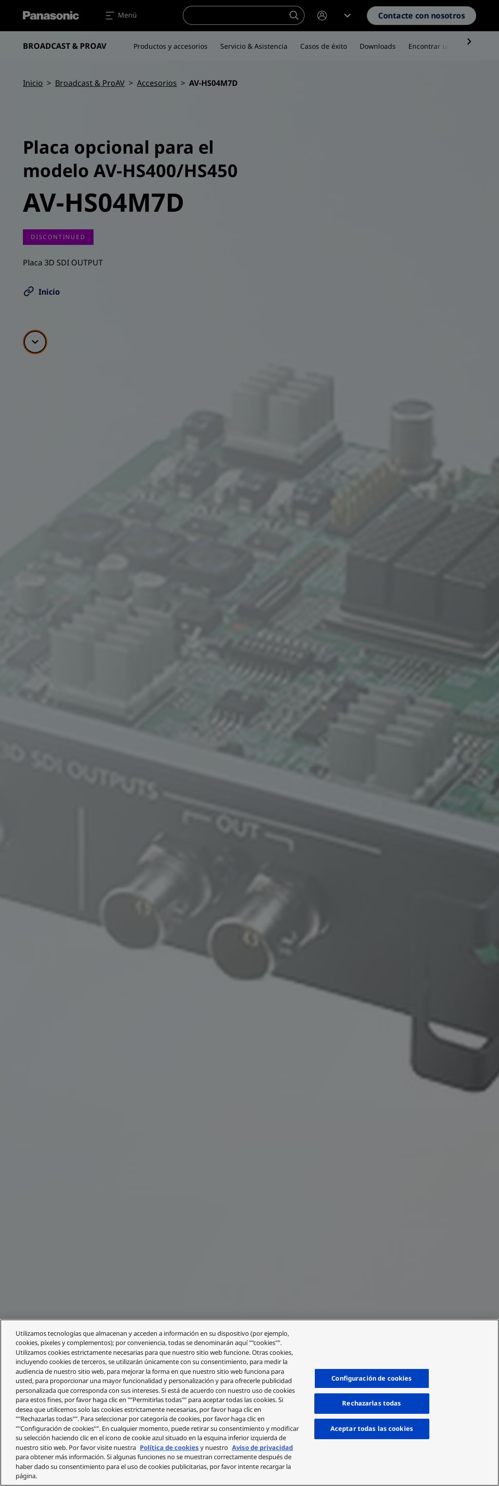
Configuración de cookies (371, 1378)
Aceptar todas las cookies (371, 1428)
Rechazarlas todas (371, 1403)
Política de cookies (169, 1447)
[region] (249, 1402)
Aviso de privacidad (262, 1447)
